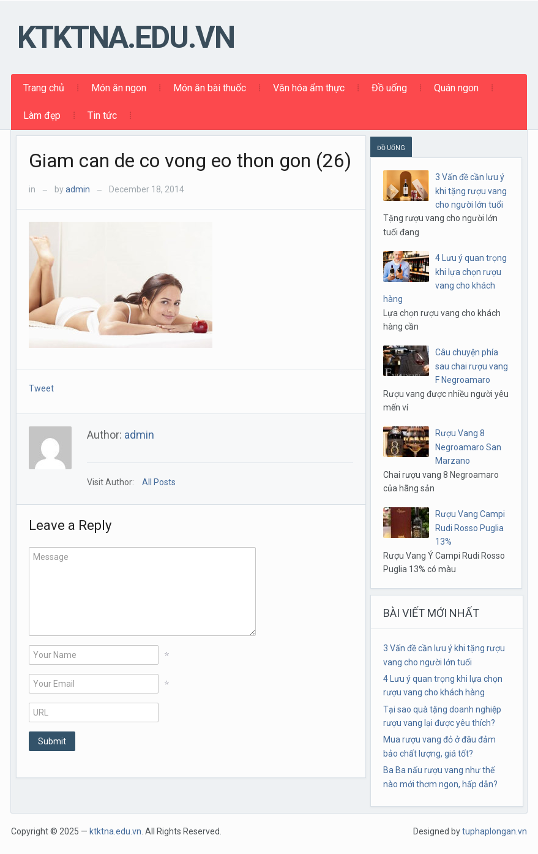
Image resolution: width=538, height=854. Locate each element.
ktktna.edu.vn (125, 37)
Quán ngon (456, 88)
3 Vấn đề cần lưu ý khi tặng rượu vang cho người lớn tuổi (471, 191)
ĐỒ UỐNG (391, 148)
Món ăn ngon (118, 88)
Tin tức (102, 115)
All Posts (159, 482)
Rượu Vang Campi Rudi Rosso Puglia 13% (470, 527)
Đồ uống (389, 88)
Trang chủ (43, 88)
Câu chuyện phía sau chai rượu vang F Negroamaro (471, 366)
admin (77, 189)
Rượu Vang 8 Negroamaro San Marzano (468, 447)
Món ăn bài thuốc (209, 88)
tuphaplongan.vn (494, 831)
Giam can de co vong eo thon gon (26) (190, 160)
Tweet (41, 388)
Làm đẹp (42, 115)
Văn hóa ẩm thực (309, 88)
